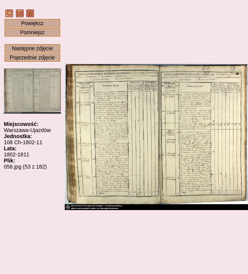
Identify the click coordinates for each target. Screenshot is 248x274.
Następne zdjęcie (32, 48)
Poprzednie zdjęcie (32, 57)
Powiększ (32, 23)
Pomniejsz (32, 32)
